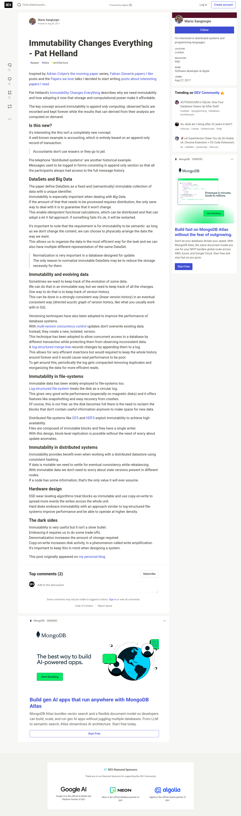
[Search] (19, 5)
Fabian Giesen (120, 74)
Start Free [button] (94, 733)
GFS (75, 418)
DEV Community (206, 93)
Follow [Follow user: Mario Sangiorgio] (204, 30)
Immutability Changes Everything (75, 93)
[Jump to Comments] (9, 80)
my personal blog (92, 557)
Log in (203, 4)
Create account (223, 4)
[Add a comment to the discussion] (97, 587)
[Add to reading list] (9, 94)
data (45, 63)
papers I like (144, 74)
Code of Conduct (84, 605)
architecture (60, 63)
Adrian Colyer (56, 74)
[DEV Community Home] (8, 4)
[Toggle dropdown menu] (164, 621)
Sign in (112, 599)
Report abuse (105, 605)
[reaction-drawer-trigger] (9, 66)
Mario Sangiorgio (48, 20)
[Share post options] (9, 119)
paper (34, 63)
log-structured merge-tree (51, 347)
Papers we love (62, 79)
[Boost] (9, 106)
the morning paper (84, 74)
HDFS (90, 418)
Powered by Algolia (121, 5)
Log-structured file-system (49, 389)
